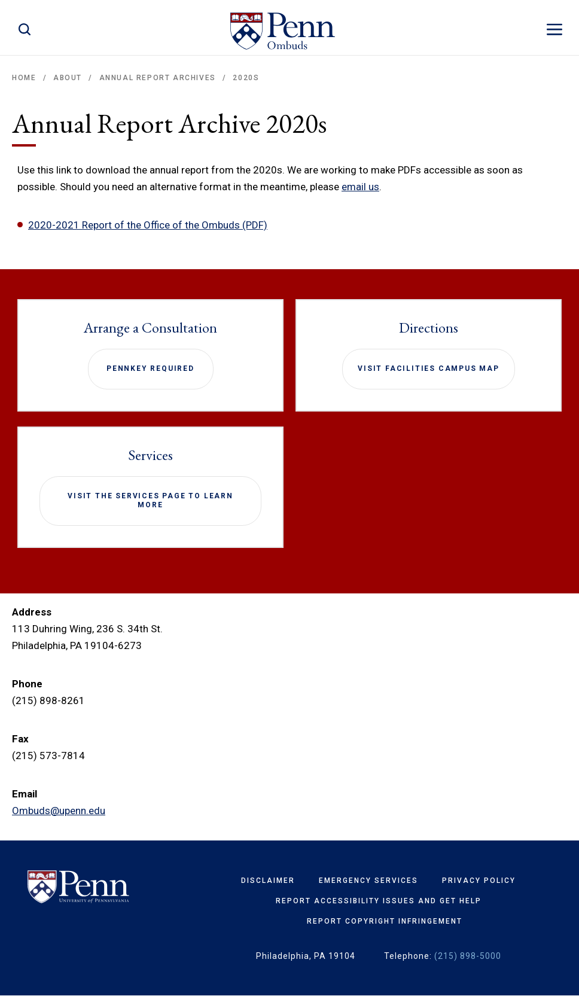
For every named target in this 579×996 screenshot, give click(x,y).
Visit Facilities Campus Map (428, 368)
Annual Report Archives (157, 78)
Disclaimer (268, 880)
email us (360, 187)
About (67, 78)
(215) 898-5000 (467, 956)
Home (24, 78)
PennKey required (150, 368)
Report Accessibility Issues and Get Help (379, 901)
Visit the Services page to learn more (150, 501)
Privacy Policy (479, 880)
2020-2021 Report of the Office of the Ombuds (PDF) (147, 225)
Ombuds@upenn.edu (58, 811)
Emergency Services (368, 880)
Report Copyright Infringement (384, 921)
